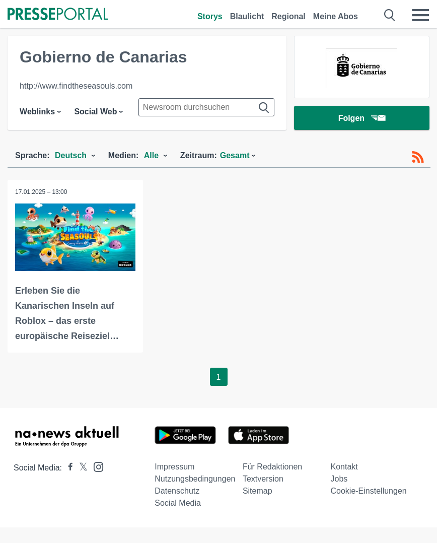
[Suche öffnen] (390, 15)
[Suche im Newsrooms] (206, 107)
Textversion (263, 478)
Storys (210, 16)
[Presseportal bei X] (80, 467)
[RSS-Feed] (417, 157)
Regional (288, 16)
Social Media (178, 503)
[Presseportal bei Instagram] (95, 466)
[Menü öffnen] (420, 15)
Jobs (338, 478)
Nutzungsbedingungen (195, 478)
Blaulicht (247, 16)
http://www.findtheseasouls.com (76, 86)
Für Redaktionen (272, 466)
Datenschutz (177, 491)
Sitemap (257, 491)
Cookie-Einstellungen (368, 491)
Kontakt (343, 466)
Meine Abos (335, 16)
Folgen (361, 118)
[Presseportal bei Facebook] (67, 467)
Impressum (174, 466)
